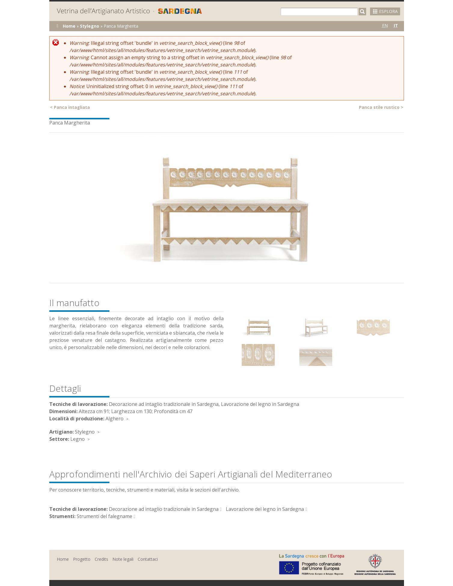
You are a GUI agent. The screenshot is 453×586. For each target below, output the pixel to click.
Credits (101, 559)
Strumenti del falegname (104, 516)
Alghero (115, 418)
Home (69, 26)
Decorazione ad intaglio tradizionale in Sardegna (164, 509)
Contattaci (148, 559)
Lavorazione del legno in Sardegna (265, 509)
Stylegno (89, 26)
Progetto (81, 559)
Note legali (122, 559)
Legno (77, 439)
